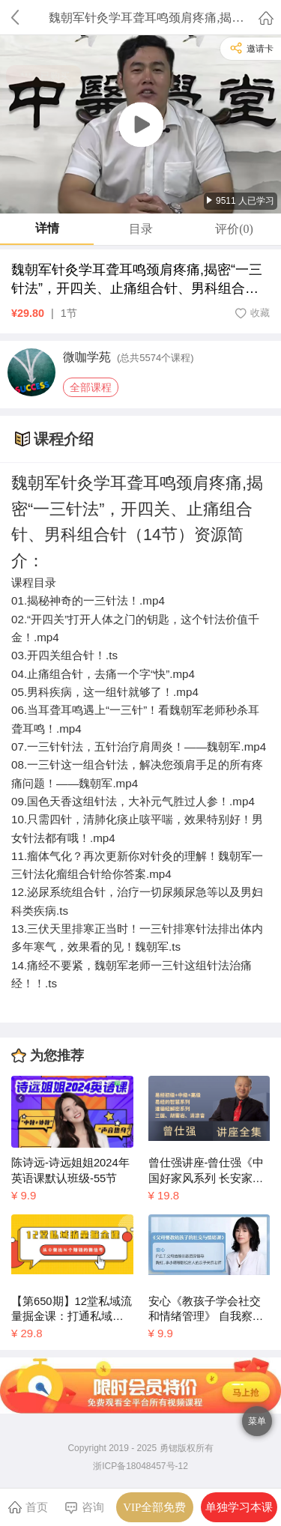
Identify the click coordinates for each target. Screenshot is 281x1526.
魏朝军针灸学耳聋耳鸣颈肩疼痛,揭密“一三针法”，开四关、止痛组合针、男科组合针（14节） (136, 280)
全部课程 (91, 387)
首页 (28, 1506)
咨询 (84, 1508)
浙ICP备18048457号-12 (140, 1466)
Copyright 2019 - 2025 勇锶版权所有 (140, 1448)
